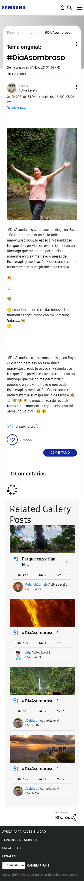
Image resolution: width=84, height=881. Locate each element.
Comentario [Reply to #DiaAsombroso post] (60, 453)
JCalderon (32, 721)
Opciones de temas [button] (69, 44)
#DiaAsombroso (38, 632)
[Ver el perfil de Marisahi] (24, 86)
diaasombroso (25, 426)
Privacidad (11, 848)
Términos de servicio (20, 840)
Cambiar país (38, 865)
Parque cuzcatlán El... (38, 561)
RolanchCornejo (36, 585)
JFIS (28, 653)
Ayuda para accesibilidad (24, 832)
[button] (69, 86)
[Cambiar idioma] (13, 865)
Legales (9, 856)
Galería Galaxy (16, 108)
